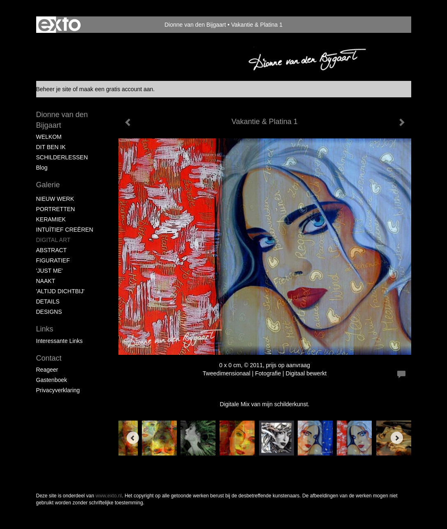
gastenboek (51, 380)
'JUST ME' (49, 270)
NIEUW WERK (55, 199)
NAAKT (46, 281)
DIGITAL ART (53, 240)
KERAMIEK (51, 219)
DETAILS (48, 301)
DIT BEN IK (51, 147)
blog (42, 167)
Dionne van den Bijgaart (195, 24)
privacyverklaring (58, 390)
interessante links (59, 341)
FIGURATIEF (53, 260)
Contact (49, 358)
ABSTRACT (51, 250)
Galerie (48, 185)
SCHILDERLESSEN (62, 157)
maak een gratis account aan (116, 89)
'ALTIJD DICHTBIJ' (60, 291)
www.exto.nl (108, 496)
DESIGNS (49, 311)
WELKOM (49, 136)
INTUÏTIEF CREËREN (64, 229)
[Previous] (133, 438)
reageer (47, 369)
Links (44, 329)
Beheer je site (54, 89)
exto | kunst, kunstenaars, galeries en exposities (59, 24)
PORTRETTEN (55, 209)
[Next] (397, 438)
